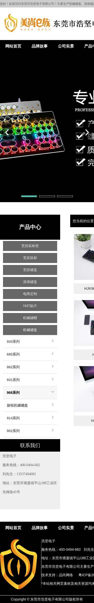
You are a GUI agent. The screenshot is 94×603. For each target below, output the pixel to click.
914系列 (13, 418)
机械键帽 (30, 318)
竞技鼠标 (30, 258)
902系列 (13, 431)
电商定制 (30, 294)
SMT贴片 (30, 306)
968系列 (13, 393)
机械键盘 (30, 330)
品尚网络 (66, 575)
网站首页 (13, 46)
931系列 (13, 380)
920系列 (13, 342)
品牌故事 (40, 46)
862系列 (13, 367)
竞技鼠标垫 (30, 246)
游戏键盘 (30, 282)
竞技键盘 (30, 270)
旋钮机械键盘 (17, 405)
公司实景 (66, 46)
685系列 (13, 354)
